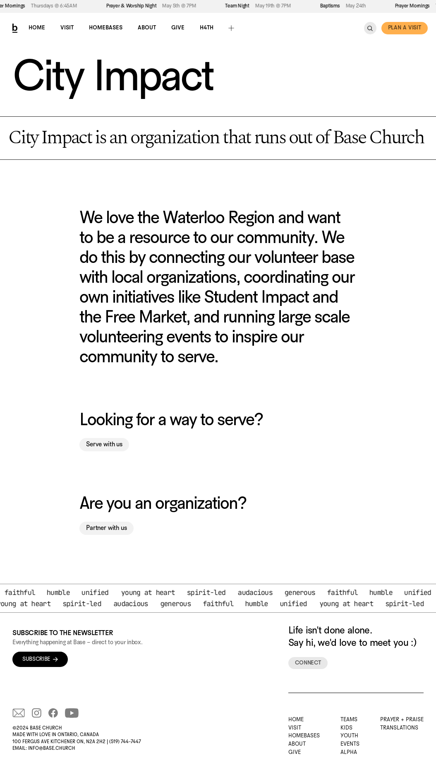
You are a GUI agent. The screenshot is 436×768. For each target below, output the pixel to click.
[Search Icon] (370, 28)
